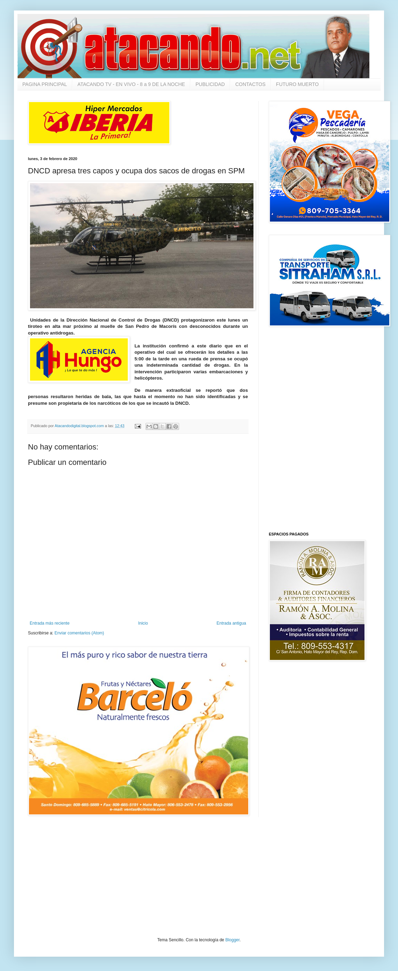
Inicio (143, 623)
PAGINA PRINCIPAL (44, 84)
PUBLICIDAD (210, 84)
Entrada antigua (231, 623)
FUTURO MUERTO (297, 84)
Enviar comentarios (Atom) (79, 633)
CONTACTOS (250, 84)
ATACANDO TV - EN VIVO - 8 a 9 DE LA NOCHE (131, 84)
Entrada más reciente (49, 623)
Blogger (232, 939)
